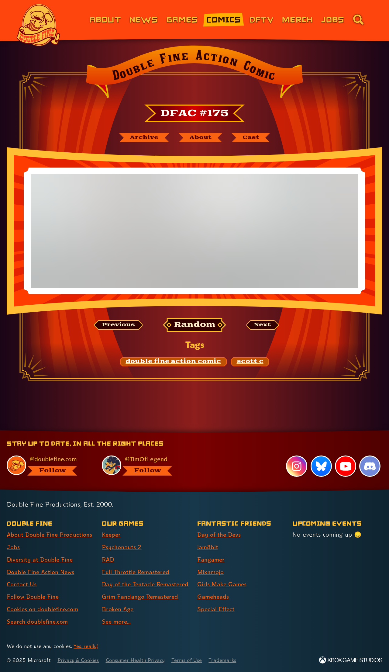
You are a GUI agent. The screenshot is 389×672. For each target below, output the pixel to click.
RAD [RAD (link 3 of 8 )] (108, 548)
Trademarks (228, 660)
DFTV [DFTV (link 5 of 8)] (262, 19)
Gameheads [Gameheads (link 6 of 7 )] (213, 586)
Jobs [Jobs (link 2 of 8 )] (13, 536)
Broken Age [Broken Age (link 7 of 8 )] (118, 609)
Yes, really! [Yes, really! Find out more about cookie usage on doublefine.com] (86, 646)
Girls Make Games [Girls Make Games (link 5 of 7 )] (222, 573)
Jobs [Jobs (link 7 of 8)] (332, 19)
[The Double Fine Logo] (39, 25)
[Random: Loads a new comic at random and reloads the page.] (195, 325)
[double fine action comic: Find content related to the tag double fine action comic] (173, 362)
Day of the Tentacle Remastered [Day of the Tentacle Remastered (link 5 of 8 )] (129, 579)
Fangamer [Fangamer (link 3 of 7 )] (211, 548)
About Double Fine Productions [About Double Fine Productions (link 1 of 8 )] (51, 524)
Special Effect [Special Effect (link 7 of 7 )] (216, 598)
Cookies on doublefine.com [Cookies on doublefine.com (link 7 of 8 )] (44, 598)
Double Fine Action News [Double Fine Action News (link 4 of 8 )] (42, 561)
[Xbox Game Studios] (350, 659)
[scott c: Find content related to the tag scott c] (250, 362)
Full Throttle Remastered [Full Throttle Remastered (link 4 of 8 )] (137, 561)
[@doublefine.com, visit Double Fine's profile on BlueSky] (47, 455)
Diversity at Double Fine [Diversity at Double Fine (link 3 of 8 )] (41, 548)
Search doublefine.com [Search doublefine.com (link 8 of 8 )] (38, 611)
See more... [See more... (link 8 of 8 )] (117, 621)
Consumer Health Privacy (139, 660)
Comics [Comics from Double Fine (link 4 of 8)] (223, 19)
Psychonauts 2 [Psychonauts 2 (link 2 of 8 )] (122, 536)
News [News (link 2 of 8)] (143, 19)
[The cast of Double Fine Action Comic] (253, 137)
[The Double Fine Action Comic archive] (142, 137)
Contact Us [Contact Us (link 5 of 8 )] (22, 573)
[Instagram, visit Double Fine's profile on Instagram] (296, 455)
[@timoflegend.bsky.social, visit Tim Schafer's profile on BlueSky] (142, 455)
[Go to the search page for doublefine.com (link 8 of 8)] (358, 19)
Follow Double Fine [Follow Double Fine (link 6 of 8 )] (34, 586)
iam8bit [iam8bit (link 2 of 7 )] (208, 536)
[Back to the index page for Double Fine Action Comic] (194, 73)
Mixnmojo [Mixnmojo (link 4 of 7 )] (211, 561)
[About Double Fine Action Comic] (201, 137)
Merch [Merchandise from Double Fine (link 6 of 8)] (297, 19)
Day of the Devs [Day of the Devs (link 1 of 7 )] (220, 524)
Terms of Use (192, 660)
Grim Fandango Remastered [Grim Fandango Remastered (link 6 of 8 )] (141, 597)
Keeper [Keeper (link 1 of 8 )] (112, 524)
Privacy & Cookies (79, 660)
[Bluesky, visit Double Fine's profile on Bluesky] (321, 455)
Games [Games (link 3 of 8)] (182, 19)
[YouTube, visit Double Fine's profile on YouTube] (345, 455)
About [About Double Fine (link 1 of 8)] (105, 19)
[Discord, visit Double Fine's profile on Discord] (369, 455)
